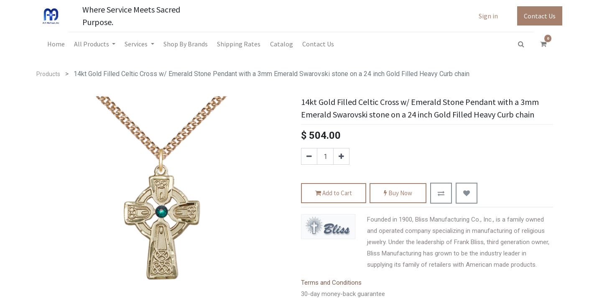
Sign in (488, 16)
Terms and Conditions (331, 282)
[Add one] (341, 156)
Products (48, 74)
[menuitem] (55, 44)
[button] (441, 193)
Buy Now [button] (398, 193)
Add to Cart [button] (333, 193)
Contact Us (540, 16)
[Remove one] (309, 156)
